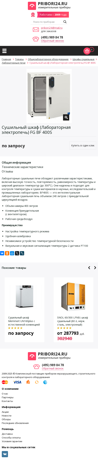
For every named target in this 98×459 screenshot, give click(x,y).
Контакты (7, 401)
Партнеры (7, 397)
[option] (49, 96)
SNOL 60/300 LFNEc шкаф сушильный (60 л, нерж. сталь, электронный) (72, 321)
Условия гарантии (12, 441)
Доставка (7, 433)
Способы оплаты (11, 437)
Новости (6, 415)
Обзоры (6, 419)
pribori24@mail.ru (51, 27)
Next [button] (95, 268)
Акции (5, 411)
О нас (5, 393)
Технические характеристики (22, 167)
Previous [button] (89, 268)
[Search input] (47, 21)
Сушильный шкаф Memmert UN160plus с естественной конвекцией (24, 321)
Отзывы (7, 171)
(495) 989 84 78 (52, 37)
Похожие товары (14, 268)
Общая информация (16, 162)
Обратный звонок (52, 40)
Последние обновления (15, 423)
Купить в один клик (82, 145)
